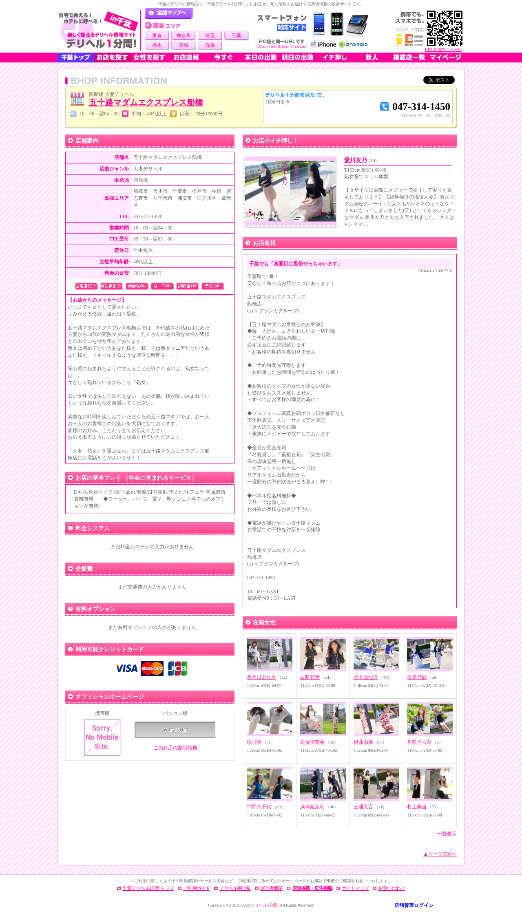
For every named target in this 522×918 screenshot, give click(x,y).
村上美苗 (417, 807)
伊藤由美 (363, 742)
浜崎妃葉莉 (312, 807)
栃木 (157, 45)
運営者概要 (271, 888)
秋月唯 (254, 742)
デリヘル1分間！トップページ (168, 13)
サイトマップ (355, 888)
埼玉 (210, 35)
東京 (157, 35)
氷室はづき (366, 677)
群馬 (210, 45)
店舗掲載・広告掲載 (312, 888)
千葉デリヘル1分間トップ (148, 888)
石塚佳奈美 (312, 742)
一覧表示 (447, 833)
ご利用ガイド (196, 888)
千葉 (236, 35)
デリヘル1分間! (265, 905)
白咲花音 (310, 677)
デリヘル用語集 (235, 888)
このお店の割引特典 (175, 747)
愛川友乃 (360, 160)
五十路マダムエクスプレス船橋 (146, 102)
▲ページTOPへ (440, 854)
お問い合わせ (391, 888)
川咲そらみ (419, 742)
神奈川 (183, 35)
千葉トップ (75, 57)
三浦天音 (363, 807)
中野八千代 (259, 807)
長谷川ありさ (261, 677)
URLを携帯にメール (443, 49)
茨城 (183, 45)
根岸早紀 (417, 677)
